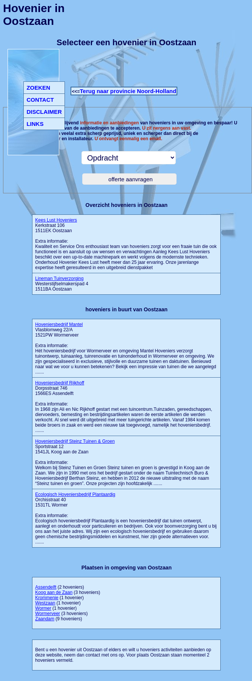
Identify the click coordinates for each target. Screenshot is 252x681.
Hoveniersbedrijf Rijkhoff (59, 383)
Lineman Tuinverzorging (59, 278)
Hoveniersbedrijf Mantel (59, 324)
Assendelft (45, 587)
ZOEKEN (38, 87)
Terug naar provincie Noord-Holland (128, 91)
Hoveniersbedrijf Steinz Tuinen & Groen (75, 441)
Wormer (43, 608)
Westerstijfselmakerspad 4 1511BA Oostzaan (61, 284)
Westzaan (45, 603)
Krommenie (46, 597)
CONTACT (40, 99)
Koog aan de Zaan (53, 592)
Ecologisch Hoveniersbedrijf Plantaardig (75, 494)
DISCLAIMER (43, 112)
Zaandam (44, 618)
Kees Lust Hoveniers (56, 220)
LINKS (34, 124)
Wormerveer (47, 613)
